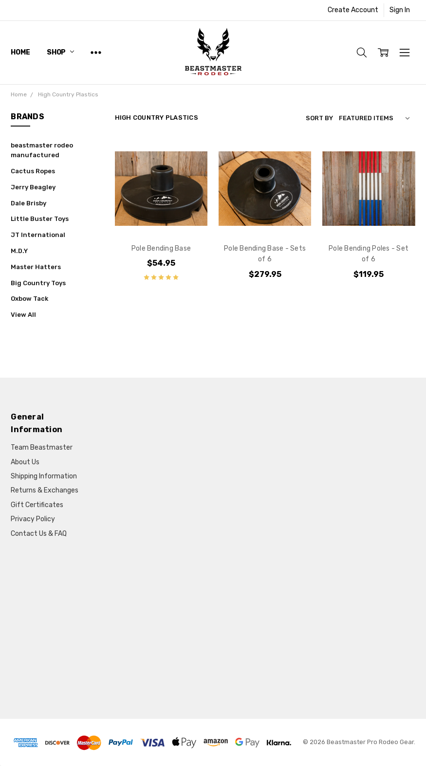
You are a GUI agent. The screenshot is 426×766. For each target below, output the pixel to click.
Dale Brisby (28, 203)
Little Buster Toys (40, 218)
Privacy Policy (33, 519)
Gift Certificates (37, 505)
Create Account (353, 10)
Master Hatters (36, 267)
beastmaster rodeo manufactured (42, 150)
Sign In (399, 10)
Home (20, 52)
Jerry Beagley (33, 187)
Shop (60, 52)
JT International (38, 234)
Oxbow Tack (29, 298)
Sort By (319, 118)
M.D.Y (19, 251)
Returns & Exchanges (44, 490)
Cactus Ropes (33, 171)
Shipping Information (44, 476)
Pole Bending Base (161, 248)
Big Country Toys (38, 283)
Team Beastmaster (42, 447)
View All (23, 314)
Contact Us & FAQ (39, 533)
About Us (25, 462)
